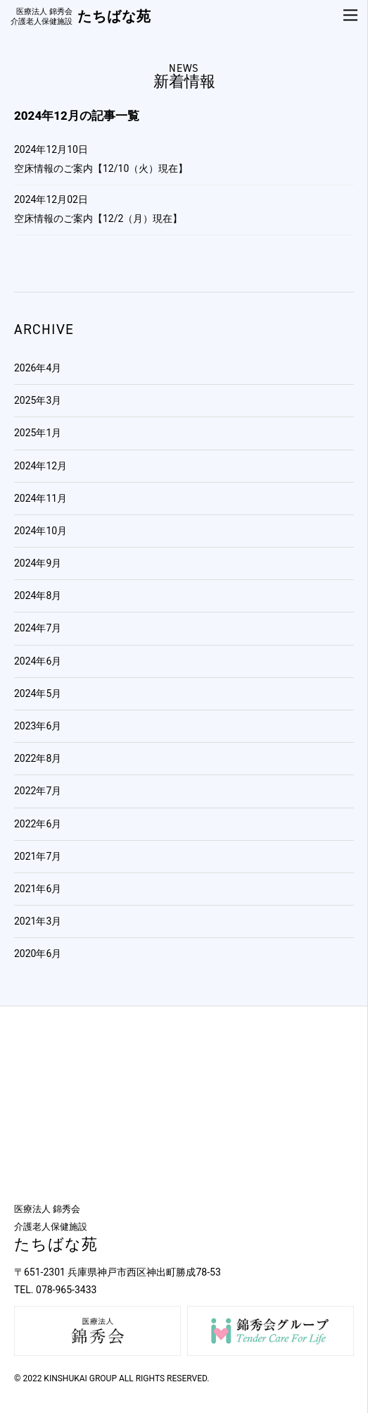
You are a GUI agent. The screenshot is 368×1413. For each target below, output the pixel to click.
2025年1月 (37, 432)
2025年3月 (37, 400)
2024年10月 (40, 530)
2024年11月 (40, 498)
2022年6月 (37, 823)
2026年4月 (37, 368)
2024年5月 (37, 693)
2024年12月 (40, 465)
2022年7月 (37, 790)
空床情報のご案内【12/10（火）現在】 (101, 168)
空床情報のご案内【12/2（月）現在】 (98, 218)
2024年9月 (37, 563)
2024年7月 (37, 628)
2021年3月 (37, 921)
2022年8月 (37, 758)
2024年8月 (37, 595)
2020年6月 (37, 953)
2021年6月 (37, 888)
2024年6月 (37, 661)
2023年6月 (37, 726)
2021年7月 (37, 856)
